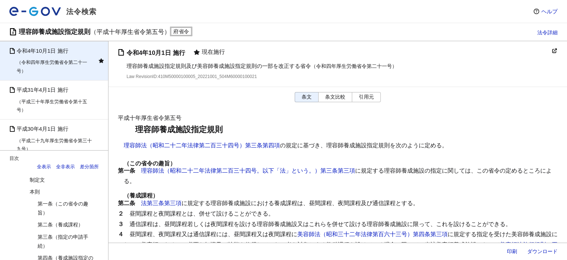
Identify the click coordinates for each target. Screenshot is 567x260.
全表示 (44, 166)
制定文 (37, 180)
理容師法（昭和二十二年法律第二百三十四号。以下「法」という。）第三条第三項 (248, 171)
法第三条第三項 (161, 203)
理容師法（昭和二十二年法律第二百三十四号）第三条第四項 (202, 145)
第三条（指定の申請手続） (63, 241)
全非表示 (65, 166)
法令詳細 (547, 32)
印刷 (512, 251)
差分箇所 (89, 166)
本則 (35, 192)
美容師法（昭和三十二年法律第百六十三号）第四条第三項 (372, 234)
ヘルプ (549, 11)
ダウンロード (542, 251)
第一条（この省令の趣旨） (63, 208)
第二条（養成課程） (60, 225)
